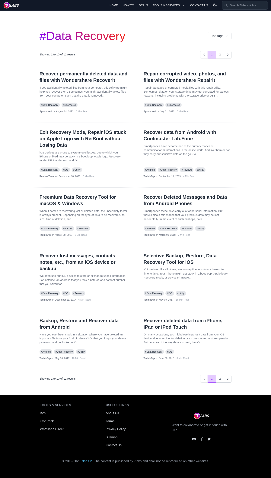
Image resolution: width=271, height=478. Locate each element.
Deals (143, 5)
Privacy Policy (116, 429)
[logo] (11, 5)
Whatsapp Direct (52, 429)
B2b (43, 413)
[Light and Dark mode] (215, 5)
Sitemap (111, 437)
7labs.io (87, 461)
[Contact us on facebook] (202, 439)
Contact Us (199, 5)
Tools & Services (169, 5)
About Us (112, 413)
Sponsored (46, 111)
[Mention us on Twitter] (209, 439)
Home (114, 5)
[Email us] (194, 439)
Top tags (220, 36)
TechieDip (149, 176)
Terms (110, 421)
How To (128, 5)
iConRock (47, 421)
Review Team (47, 176)
